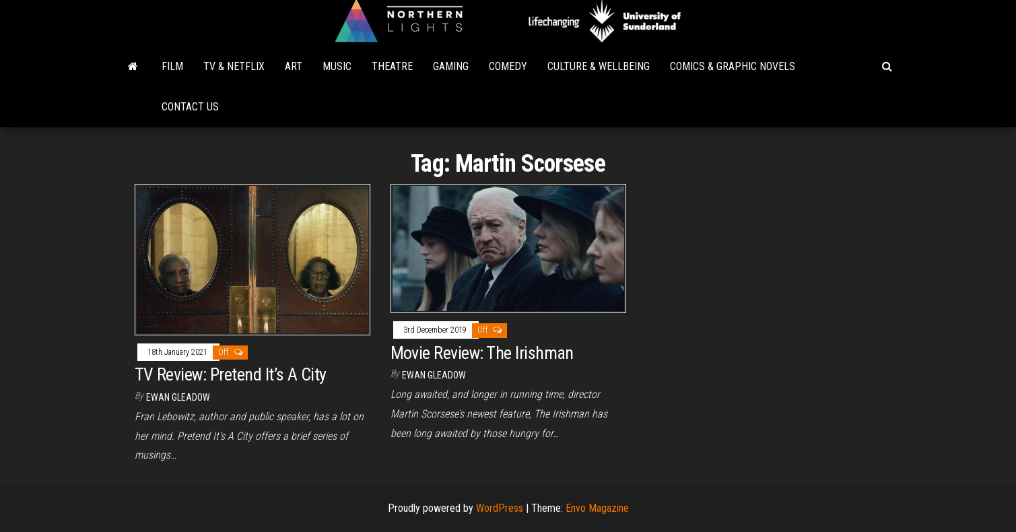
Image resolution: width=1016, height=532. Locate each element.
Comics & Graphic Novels (732, 66)
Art (293, 66)
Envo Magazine (597, 508)
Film (172, 66)
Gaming (451, 66)
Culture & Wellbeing (598, 66)
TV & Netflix (234, 66)
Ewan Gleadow (178, 397)
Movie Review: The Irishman (482, 353)
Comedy (508, 66)
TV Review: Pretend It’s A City (231, 374)
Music (337, 66)
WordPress (499, 508)
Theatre (392, 66)
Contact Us (190, 106)
